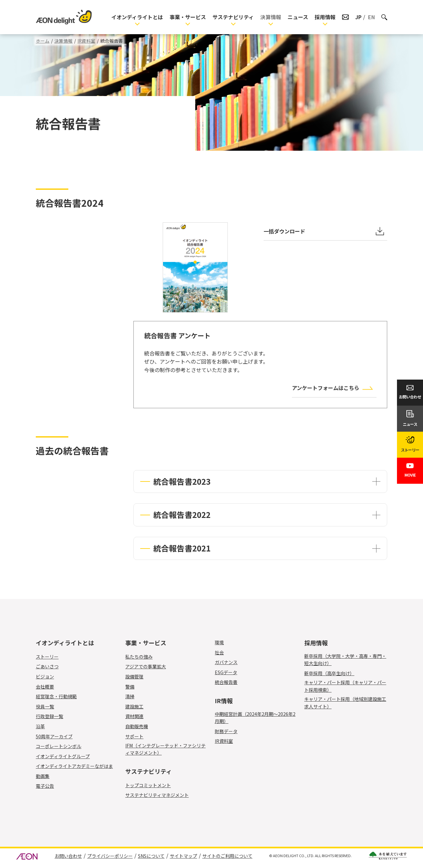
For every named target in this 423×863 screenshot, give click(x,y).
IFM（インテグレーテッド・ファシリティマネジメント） (165, 749)
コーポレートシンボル (58, 746)
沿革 (40, 726)
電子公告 (45, 786)
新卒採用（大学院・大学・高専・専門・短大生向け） (345, 659)
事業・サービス (188, 17)
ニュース (298, 17)
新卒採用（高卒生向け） (329, 673)
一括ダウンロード (284, 231)
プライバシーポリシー (110, 856)
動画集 (42, 776)
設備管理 (138, 676)
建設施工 (138, 706)
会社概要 (45, 686)
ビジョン (45, 676)
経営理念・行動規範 (56, 696)
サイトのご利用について (227, 856)
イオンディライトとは (137, 17)
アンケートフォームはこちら (325, 388)
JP (358, 17)
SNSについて (151, 856)
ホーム (42, 40)
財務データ (226, 731)
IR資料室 (86, 40)
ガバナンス (226, 662)
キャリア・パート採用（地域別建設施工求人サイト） (345, 702)
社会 (219, 652)
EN (371, 17)
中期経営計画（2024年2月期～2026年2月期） (255, 717)
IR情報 (224, 700)
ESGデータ (226, 672)
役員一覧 (45, 706)
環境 (219, 642)
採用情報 (325, 17)
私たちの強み (139, 656)
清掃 (133, 696)
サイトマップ (183, 856)
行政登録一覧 (49, 716)
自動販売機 (140, 726)
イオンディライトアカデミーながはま (74, 766)
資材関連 (138, 716)
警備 (133, 686)
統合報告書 (226, 682)
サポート (138, 736)
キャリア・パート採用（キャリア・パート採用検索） (345, 686)
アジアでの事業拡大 (145, 666)
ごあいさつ (47, 666)
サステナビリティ (233, 17)
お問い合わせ (68, 856)
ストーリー (47, 656)
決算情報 (270, 17)
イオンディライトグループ (63, 756)
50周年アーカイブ (54, 736)
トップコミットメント (148, 785)
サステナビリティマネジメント (157, 795)
